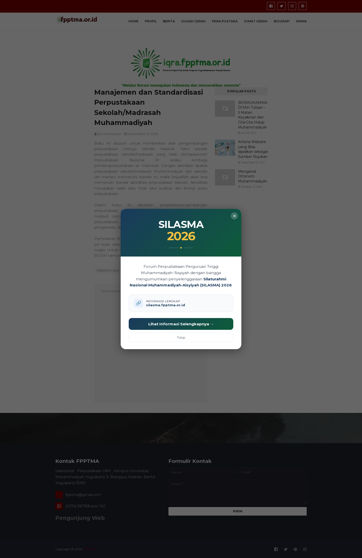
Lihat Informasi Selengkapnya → (181, 324)
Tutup (181, 337)
